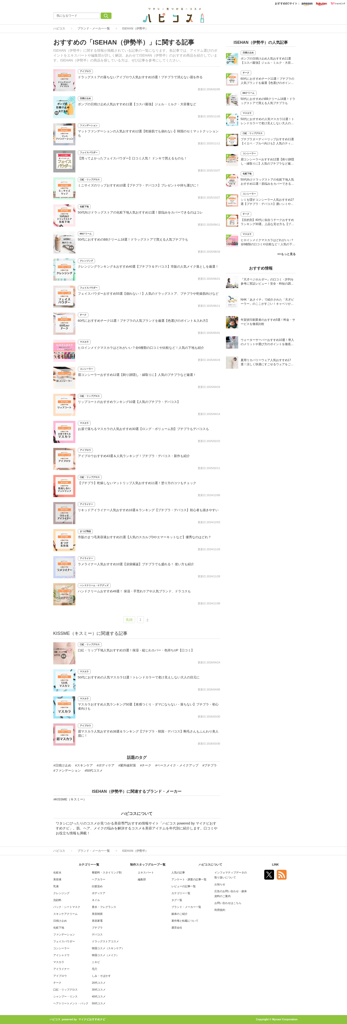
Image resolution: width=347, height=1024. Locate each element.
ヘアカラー (98, 879)
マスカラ (84, 342)
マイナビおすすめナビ (91, 1019)
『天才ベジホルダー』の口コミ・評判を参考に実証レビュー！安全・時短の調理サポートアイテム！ (267, 282)
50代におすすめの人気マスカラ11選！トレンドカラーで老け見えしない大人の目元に (139, 677)
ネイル (96, 900)
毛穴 (94, 968)
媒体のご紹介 (179, 913)
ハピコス (59, 28)
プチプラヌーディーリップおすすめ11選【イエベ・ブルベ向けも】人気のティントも (267, 142)
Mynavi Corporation (284, 1019)
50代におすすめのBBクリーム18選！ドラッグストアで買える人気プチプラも (133, 239)
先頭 (129, 620)
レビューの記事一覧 (183, 886)
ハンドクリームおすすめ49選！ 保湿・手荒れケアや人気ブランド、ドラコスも (134, 591)
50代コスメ (99, 1003)
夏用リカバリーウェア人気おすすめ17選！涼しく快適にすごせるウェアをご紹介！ (267, 362)
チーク (83, 315)
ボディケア (98, 893)
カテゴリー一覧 (180, 893)
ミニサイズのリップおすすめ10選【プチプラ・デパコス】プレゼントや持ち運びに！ (138, 185)
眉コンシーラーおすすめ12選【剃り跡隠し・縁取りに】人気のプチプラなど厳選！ (137, 375)
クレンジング (86, 261)
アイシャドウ (61, 955)
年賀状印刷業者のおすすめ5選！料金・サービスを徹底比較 (268, 322)
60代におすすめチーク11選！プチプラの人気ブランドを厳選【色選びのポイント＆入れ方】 (143, 320)
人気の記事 (178, 872)
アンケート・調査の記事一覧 (189, 879)
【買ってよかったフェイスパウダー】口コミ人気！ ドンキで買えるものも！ (132, 158)
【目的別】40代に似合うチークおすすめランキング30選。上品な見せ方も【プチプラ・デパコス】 (267, 222)
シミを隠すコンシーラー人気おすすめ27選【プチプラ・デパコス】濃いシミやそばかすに (267, 202)
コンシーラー (86, 369)
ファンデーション (88, 125)
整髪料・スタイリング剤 (107, 872)
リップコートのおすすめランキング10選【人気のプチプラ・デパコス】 (129, 402)
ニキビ (96, 962)
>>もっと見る (286, 254)
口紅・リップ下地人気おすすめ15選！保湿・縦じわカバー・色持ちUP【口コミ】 (136, 650)
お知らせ (219, 884)
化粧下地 (84, 206)
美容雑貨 (97, 913)
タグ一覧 (176, 900)
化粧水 (57, 872)
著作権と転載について (184, 920)
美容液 (57, 879)
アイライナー (86, 504)
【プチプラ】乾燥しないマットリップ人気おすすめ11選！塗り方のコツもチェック (137, 483)
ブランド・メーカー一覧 (93, 28)
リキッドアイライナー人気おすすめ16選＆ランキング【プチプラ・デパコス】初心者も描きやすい (148, 510)
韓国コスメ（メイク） (105, 955)
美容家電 (97, 920)
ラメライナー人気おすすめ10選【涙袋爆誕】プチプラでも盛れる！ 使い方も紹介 (136, 564)
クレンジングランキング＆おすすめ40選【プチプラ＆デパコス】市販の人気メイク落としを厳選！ (148, 266)
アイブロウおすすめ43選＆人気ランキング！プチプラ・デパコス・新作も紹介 (134, 456)
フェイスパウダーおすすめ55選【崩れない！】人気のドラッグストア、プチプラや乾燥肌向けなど (148, 293)
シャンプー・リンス (65, 996)
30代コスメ (99, 989)
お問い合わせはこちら (227, 903)
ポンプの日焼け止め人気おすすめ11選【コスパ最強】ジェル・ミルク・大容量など (137, 104)
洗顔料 (57, 900)
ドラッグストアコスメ (105, 941)
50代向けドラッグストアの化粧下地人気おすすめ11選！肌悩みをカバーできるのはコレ (140, 212)
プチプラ (97, 927)
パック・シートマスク (66, 906)
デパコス (97, 934)
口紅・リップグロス (90, 179)
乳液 (56, 886)
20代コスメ (99, 982)
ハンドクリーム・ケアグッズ (94, 585)
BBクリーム (86, 233)
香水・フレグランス (104, 906)
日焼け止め (85, 98)
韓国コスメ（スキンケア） (108, 948)
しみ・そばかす (101, 975)
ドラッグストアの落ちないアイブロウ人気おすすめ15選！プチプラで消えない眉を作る (140, 77)
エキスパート (146, 872)
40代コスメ (99, 996)
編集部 (142, 879)
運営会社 (176, 927)
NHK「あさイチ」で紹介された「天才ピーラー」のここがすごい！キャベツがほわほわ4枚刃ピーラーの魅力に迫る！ (267, 302)
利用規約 (219, 909)
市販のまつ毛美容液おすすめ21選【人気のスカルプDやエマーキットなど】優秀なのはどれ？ (144, 537)
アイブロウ (85, 71)
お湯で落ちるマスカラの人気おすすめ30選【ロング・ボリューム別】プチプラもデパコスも (143, 429)
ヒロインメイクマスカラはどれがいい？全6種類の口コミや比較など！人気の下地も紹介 (141, 348)
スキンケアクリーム (65, 913)
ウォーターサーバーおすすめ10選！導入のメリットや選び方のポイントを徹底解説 (267, 342)
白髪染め (97, 886)
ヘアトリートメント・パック (70, 1003)
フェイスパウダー (88, 152)
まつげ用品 (85, 531)
